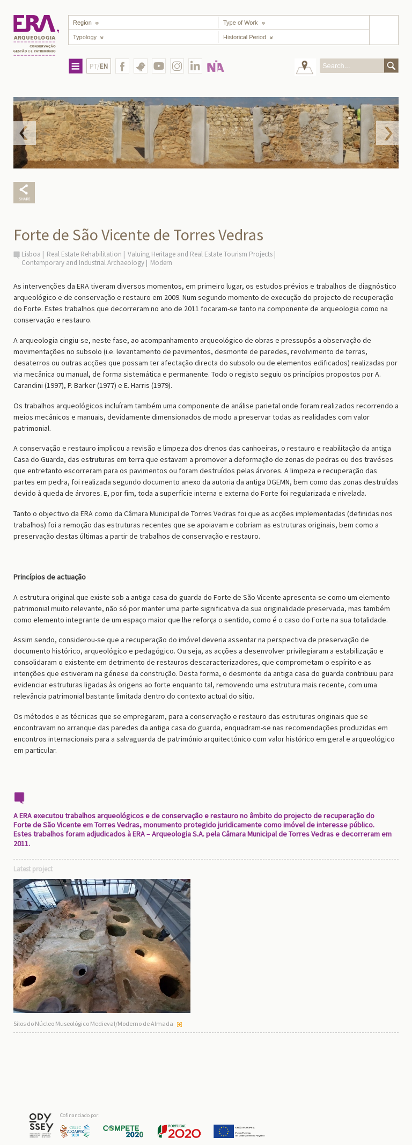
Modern (161, 262)
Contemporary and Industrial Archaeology (82, 262)
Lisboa (31, 254)
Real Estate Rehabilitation (84, 254)
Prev (24, 133)
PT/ (99, 66)
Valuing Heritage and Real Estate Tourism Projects (200, 254)
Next (387, 133)
